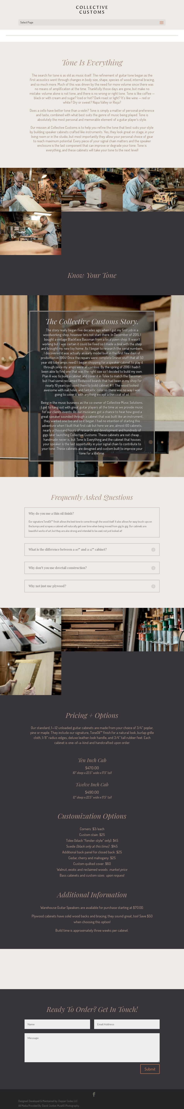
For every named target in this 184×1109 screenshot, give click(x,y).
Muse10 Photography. (68, 1105)
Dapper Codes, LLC (68, 1101)
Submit (150, 1068)
